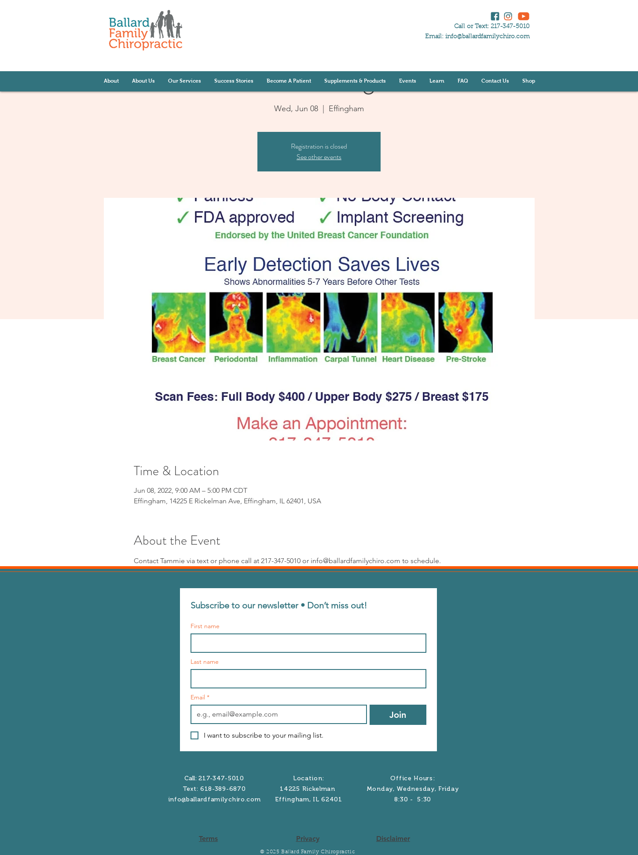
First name (205, 626)
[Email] (276, 714)
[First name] (305, 643)
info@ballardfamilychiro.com (487, 37)
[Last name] (305, 679)
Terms (208, 838)
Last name (205, 662)
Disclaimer (393, 838)
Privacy (307, 838)
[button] (143, 81)
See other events (319, 157)
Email (200, 697)
